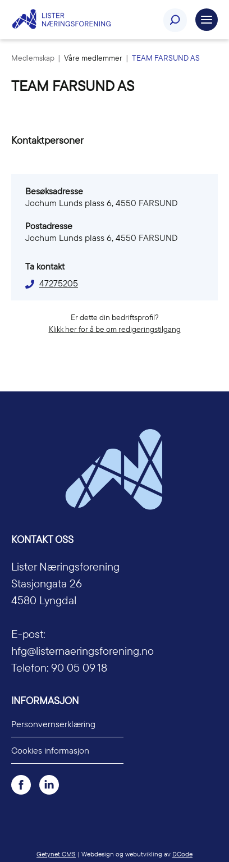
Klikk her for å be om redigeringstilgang (115, 329)
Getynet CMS (56, 854)
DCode (182, 854)
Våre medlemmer (94, 58)
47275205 (58, 283)
